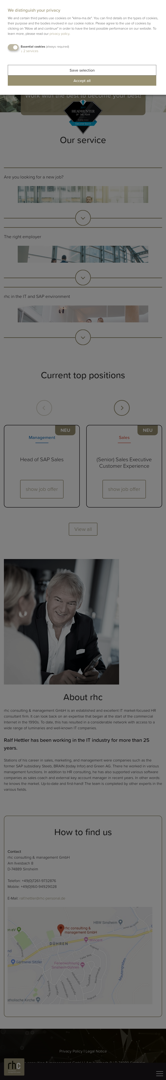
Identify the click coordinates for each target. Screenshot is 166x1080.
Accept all (82, 81)
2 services (29, 50)
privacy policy (59, 33)
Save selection (82, 70)
